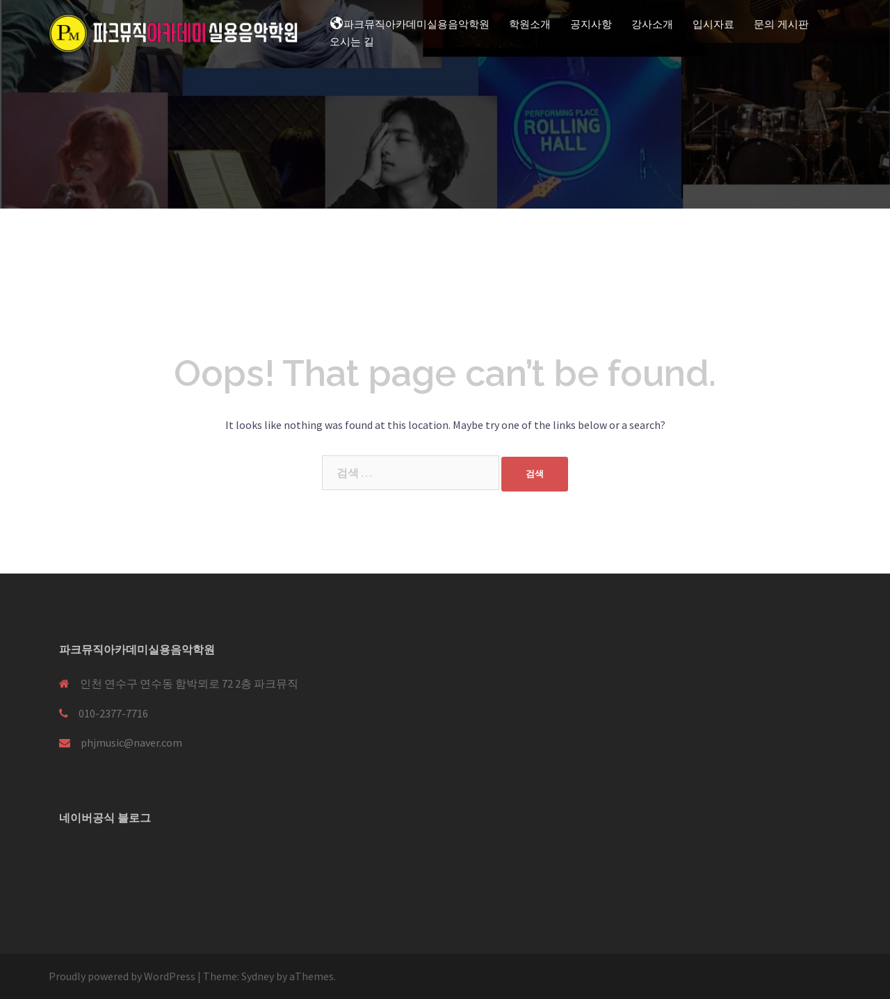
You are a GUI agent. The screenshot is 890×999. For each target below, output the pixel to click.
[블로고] (75, 855)
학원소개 (530, 24)
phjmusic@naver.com (131, 742)
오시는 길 (352, 41)
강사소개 (652, 24)
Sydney (257, 976)
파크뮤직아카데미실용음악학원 (410, 23)
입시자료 (713, 24)
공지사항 (591, 24)
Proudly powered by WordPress (122, 976)
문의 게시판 (781, 24)
